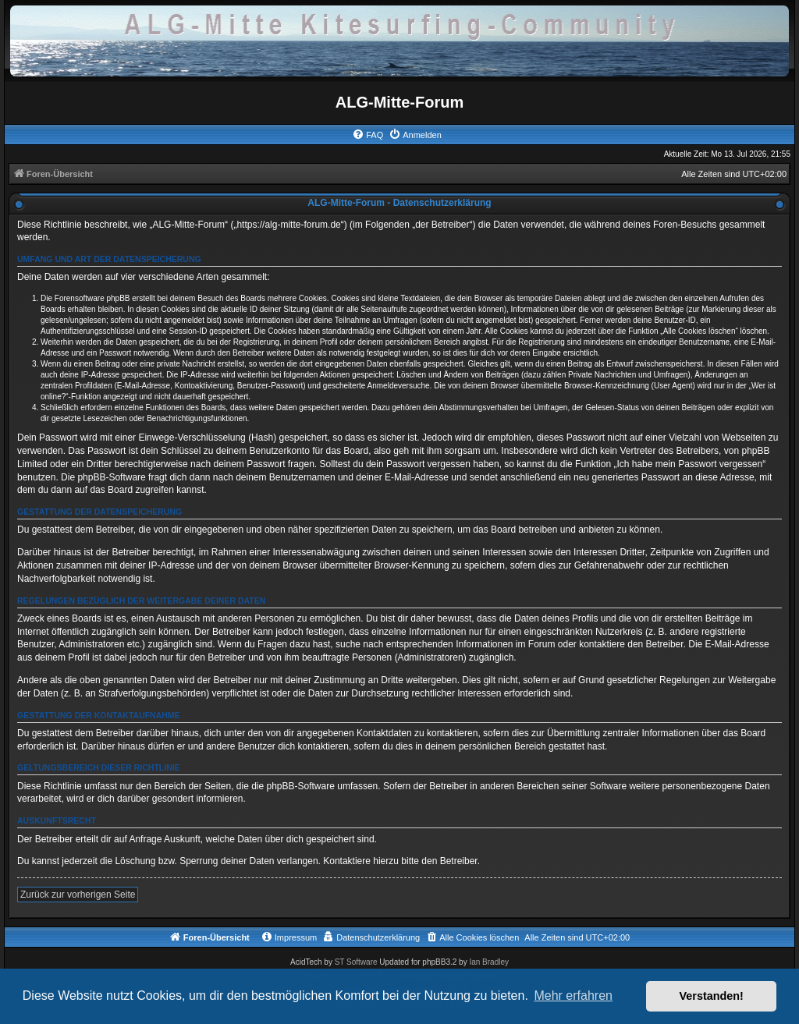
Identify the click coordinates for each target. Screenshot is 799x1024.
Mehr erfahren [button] (573, 995)
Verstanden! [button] (712, 996)
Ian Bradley (489, 962)
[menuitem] (367, 135)
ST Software (356, 962)
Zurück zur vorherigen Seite (77, 894)
